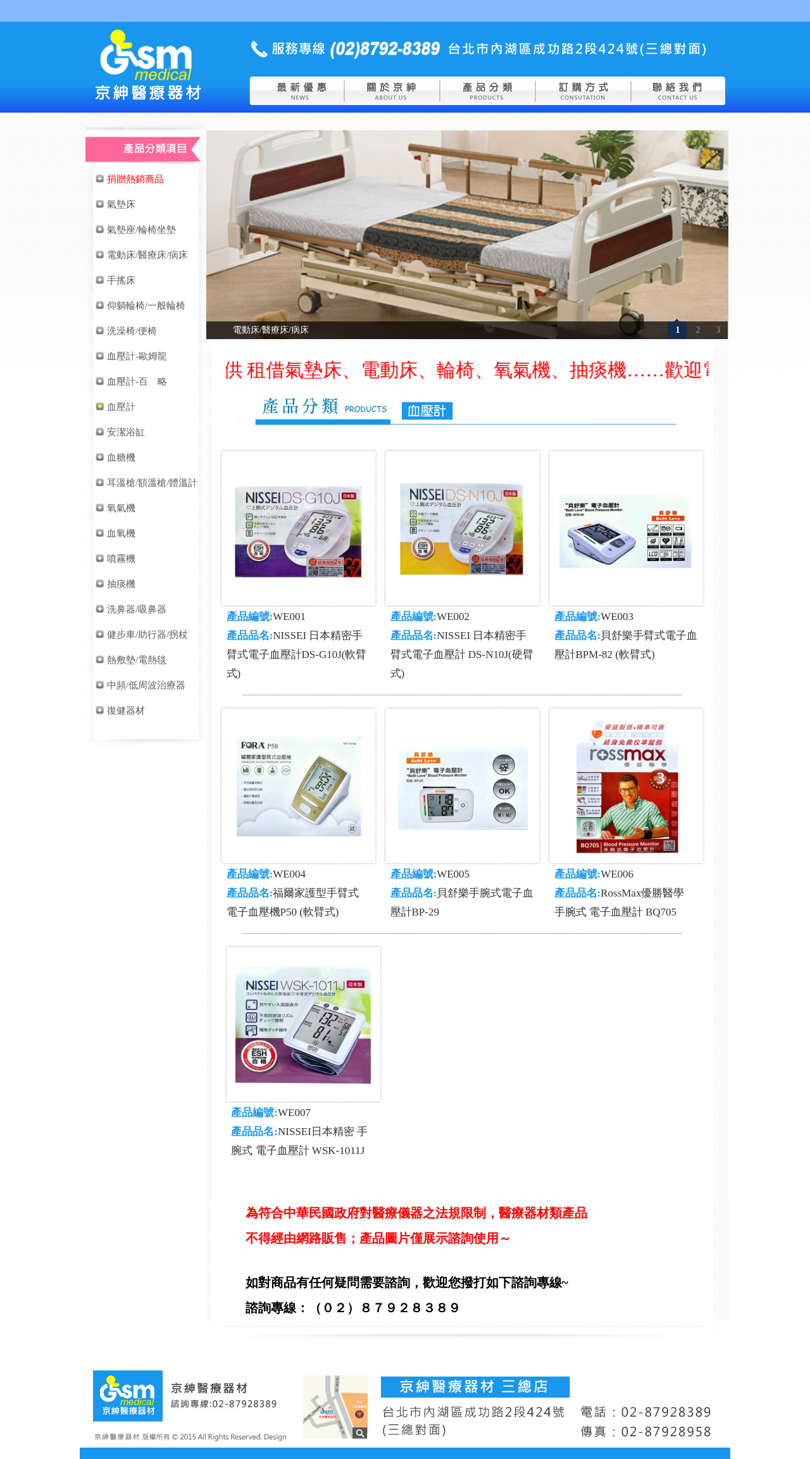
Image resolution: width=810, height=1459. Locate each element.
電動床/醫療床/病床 (271, 330)
